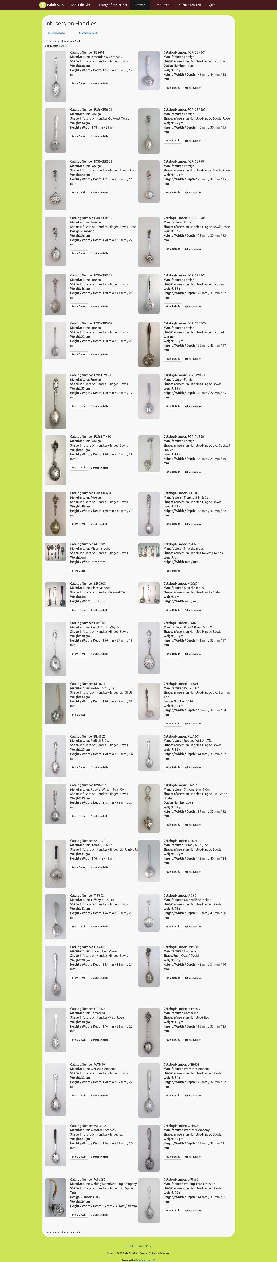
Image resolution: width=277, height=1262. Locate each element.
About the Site (81, 5)
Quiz (212, 5)
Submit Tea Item (190, 5)
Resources (163, 5)
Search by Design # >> (89, 33)
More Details (79, 83)
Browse (141, 5)
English (64, 46)
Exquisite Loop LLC (145, 1260)
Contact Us (130, 1246)
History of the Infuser (112, 5)
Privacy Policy (145, 1246)
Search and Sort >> (56, 33)
